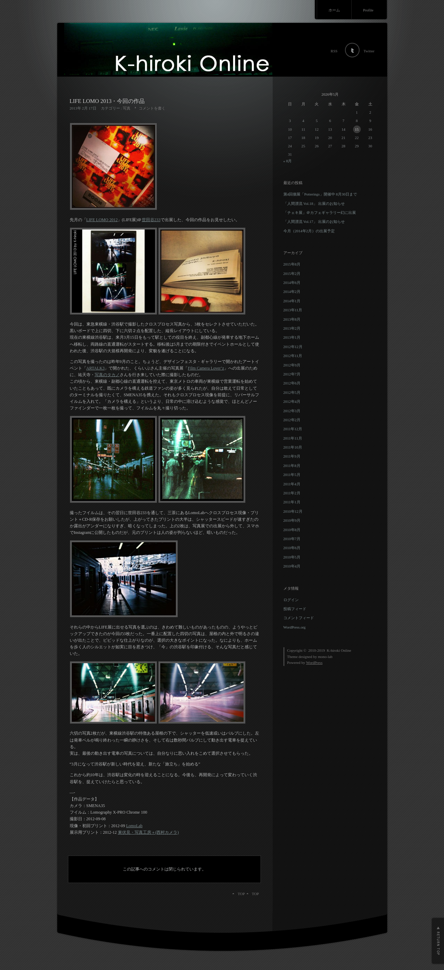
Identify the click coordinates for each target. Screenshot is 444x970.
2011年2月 (291, 493)
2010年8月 (292, 530)
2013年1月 (292, 337)
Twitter (369, 51)
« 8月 (287, 161)
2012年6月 (292, 383)
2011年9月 (291, 456)
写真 (126, 108)
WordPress (314, 662)
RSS (334, 51)
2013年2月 (292, 328)
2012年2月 (292, 420)
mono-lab (325, 657)
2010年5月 (292, 557)
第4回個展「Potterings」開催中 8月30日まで (320, 194)
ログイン (291, 600)
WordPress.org (294, 627)
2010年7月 (292, 539)
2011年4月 (291, 484)
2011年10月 (292, 447)
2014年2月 (292, 291)
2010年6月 (292, 548)
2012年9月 (292, 365)
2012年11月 (292, 356)
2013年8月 (292, 319)
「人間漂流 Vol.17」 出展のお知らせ (314, 221)
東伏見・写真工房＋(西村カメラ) (148, 832)
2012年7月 (292, 374)
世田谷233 (151, 219)
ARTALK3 (95, 368)
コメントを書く (152, 108)
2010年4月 (292, 566)
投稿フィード (294, 609)
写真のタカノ (107, 374)
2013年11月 (292, 310)
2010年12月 (292, 511)
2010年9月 (292, 520)
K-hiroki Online (339, 650)
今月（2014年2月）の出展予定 (309, 231)
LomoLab (134, 825)
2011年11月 (292, 438)
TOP (255, 894)
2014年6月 (292, 282)
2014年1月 (292, 301)
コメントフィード (298, 618)
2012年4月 (292, 401)
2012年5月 (292, 392)
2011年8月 (291, 466)
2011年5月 (291, 475)
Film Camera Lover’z (206, 368)
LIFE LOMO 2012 (102, 219)
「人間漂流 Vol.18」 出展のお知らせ (314, 203)
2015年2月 (292, 273)
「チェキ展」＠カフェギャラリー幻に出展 (319, 212)
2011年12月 (292, 429)
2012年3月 (292, 411)
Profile (368, 10)
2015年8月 (292, 264)
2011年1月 (291, 502)
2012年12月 (292, 347)
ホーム (334, 10)
